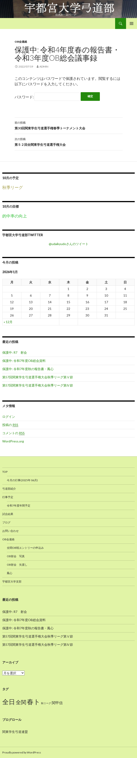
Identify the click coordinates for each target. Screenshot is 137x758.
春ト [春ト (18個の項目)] (33, 702)
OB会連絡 (21, 41)
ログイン (8, 416)
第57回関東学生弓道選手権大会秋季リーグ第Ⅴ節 (37, 377)
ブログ (6, 522)
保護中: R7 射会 (14, 352)
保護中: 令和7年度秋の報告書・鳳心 (28, 369)
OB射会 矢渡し (17, 564)
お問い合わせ (10, 531)
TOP (5, 471)
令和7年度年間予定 (18, 505)
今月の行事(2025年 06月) (22, 480)
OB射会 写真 (16, 556)
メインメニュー (131, 23)
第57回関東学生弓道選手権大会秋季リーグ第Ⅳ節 (37, 385)
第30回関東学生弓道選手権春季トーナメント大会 (69, 125)
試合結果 (7, 514)
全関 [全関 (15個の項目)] (21, 702)
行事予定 (7, 497)
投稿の (10, 425)
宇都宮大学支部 (11, 581)
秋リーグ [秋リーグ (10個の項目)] (46, 703)
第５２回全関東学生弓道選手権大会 (69, 141)
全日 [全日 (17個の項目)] (8, 702)
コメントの (13, 433)
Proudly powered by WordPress (21, 752)
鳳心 (9, 573)
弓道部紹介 (9, 488)
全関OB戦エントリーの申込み (25, 547)
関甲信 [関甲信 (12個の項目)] (57, 702)
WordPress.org (13, 441)
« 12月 (8, 322)
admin (43, 66)
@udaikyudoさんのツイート (68, 244)
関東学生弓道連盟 (15, 732)
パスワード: (47, 97)
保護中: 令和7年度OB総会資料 (24, 361)
